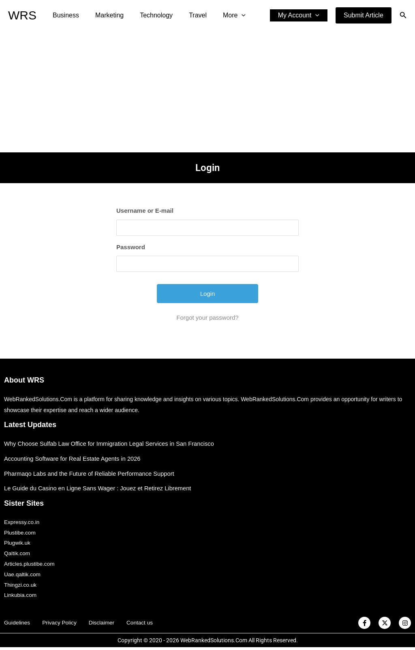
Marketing (104, 15)
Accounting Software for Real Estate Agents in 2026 (73, 458)
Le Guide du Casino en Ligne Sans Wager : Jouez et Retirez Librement (99, 488)
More (219, 15)
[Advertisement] (207, 91)
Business (64, 15)
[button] (363, 15)
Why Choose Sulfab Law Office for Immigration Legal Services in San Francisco (111, 443)
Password (130, 247)
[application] (227, 15)
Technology (148, 15)
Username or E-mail (144, 210)
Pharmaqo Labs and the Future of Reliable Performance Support (91, 473)
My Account (300, 15)
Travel (186, 15)
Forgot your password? (207, 317)
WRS (22, 15)
